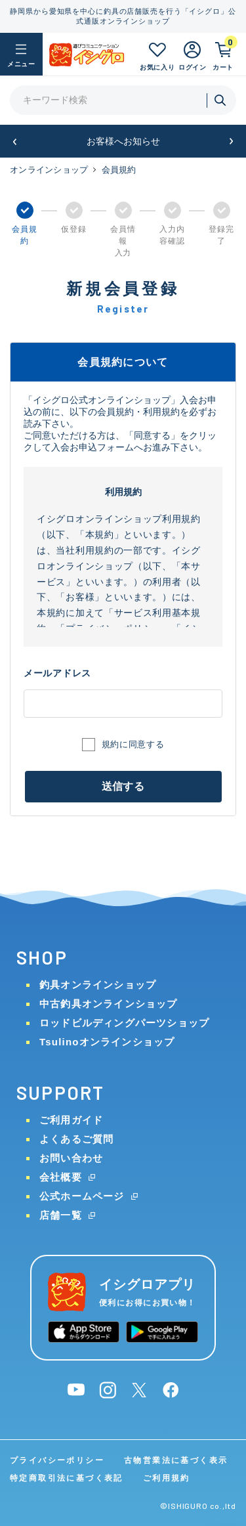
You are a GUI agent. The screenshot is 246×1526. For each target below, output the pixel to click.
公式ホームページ (82, 1196)
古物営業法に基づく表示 (176, 1460)
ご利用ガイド (71, 1119)
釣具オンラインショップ (97, 984)
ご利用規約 (166, 1478)
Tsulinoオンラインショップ (106, 1041)
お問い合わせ (71, 1158)
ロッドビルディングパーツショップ (124, 1022)
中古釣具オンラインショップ (108, 1003)
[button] (15, 141)
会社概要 (60, 1177)
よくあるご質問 (76, 1138)
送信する (123, 786)
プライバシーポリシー (57, 1460)
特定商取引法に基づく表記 (66, 1478)
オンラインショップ (49, 170)
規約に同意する (133, 744)
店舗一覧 (60, 1215)
